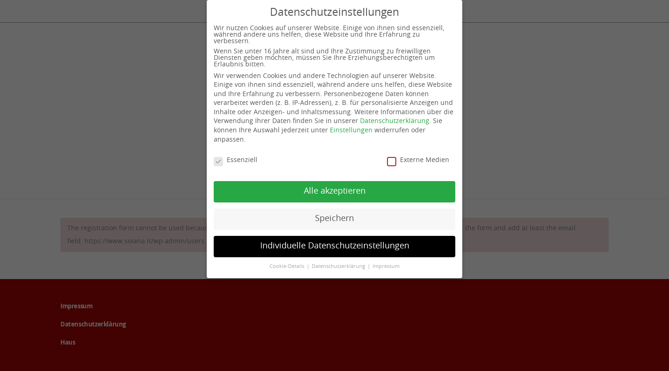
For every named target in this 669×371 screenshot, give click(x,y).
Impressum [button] (386, 266)
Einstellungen (351, 130)
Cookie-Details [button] (287, 266)
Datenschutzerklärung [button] (339, 266)
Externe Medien (418, 159)
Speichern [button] (334, 218)
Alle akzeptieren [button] (335, 191)
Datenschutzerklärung (394, 121)
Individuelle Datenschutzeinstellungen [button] (334, 245)
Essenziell (235, 159)
